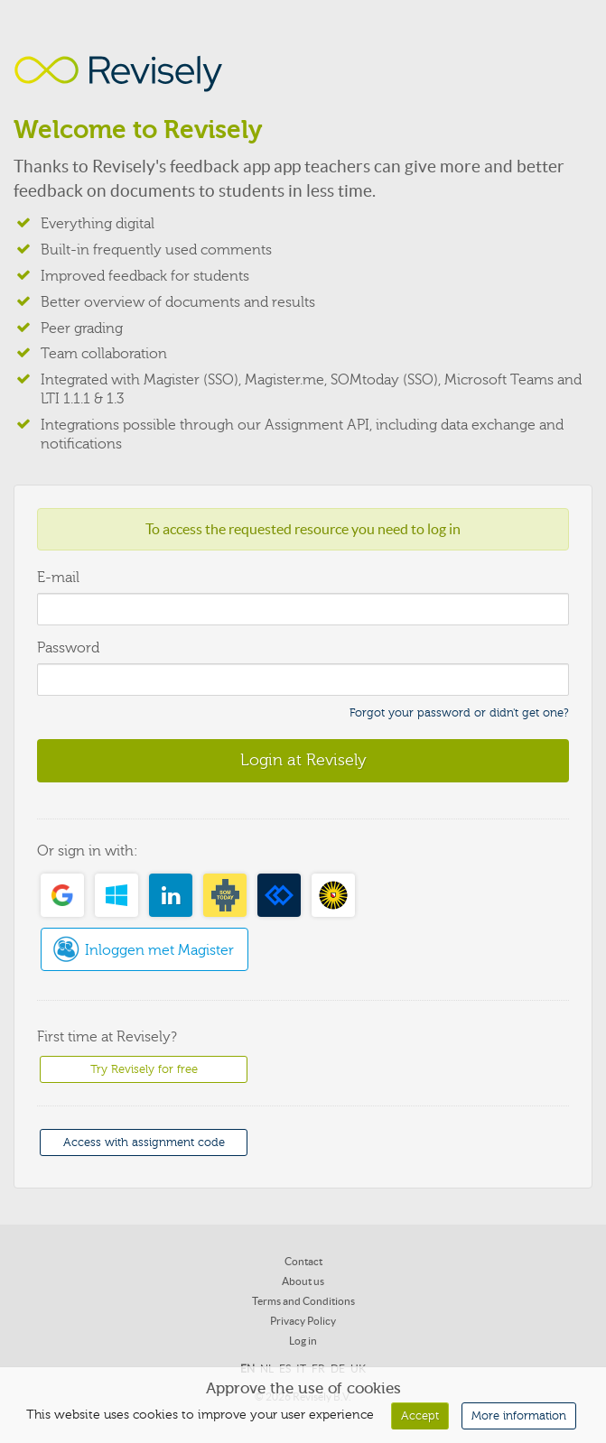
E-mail (58, 577)
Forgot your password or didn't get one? (459, 713)
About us (303, 1281)
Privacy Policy (303, 1321)
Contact (303, 1261)
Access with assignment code (144, 1142)
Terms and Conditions (303, 1301)
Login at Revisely (303, 760)
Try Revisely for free (144, 1069)
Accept (420, 1416)
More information (518, 1416)
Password (68, 648)
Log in (303, 1340)
